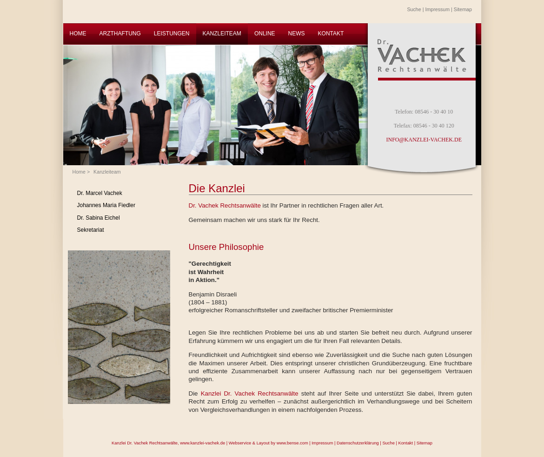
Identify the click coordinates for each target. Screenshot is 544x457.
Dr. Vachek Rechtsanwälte (225, 205)
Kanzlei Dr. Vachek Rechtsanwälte (250, 393)
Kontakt (405, 443)
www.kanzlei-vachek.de (202, 443)
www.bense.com (292, 443)
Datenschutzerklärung (358, 443)
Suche (414, 9)
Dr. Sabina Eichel (98, 218)
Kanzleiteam (107, 172)
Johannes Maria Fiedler (106, 205)
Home (79, 172)
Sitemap (463, 9)
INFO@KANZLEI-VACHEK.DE (424, 139)
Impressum (437, 9)
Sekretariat (90, 230)
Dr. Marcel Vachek (99, 193)
